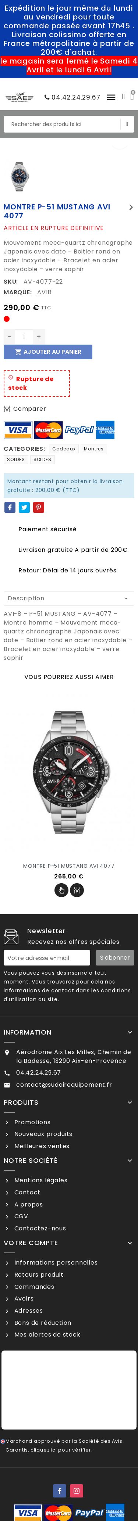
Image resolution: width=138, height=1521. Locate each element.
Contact (26, 1192)
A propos (28, 1204)
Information (28, 1032)
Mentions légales (40, 1180)
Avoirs (23, 1298)
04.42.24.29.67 (70, 97)
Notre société (30, 1160)
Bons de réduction (42, 1323)
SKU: (11, 281)
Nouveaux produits (42, 1134)
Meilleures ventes (41, 1146)
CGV (20, 1216)
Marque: (18, 292)
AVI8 (44, 292)
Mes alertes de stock (47, 1334)
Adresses (28, 1310)
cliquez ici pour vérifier (61, 1450)
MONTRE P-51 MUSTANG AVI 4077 (68, 866)
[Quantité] (24, 337)
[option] (69, 149)
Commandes (33, 1287)
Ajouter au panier (48, 352)
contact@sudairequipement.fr (64, 1084)
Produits (21, 1102)
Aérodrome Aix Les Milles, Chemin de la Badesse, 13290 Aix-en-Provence (73, 1056)
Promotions (32, 1122)
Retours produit (38, 1274)
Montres (94, 449)
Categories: (24, 449)
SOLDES (16, 459)
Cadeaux (64, 449)
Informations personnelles (55, 1262)
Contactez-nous (39, 1228)
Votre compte (31, 1242)
